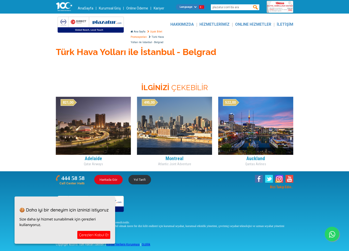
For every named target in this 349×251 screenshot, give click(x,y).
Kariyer (159, 8)
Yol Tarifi (140, 179)
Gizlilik (146, 244)
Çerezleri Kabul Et (94, 235)
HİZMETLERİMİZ (214, 24)
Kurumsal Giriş (110, 8)
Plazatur (92, 24)
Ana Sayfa (138, 31)
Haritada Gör (108, 179)
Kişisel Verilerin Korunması (123, 244)
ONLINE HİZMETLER (253, 24)
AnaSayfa (85, 8)
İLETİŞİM (285, 24)
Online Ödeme (137, 8)
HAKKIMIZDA (182, 24)
